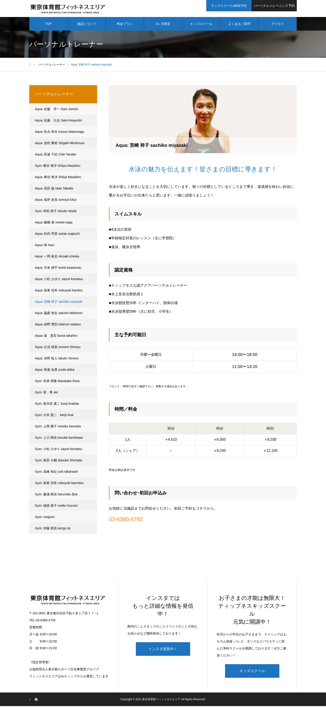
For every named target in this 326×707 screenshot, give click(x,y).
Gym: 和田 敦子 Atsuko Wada (56, 212)
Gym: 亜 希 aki (46, 393)
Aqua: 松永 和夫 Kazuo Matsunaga (59, 133)
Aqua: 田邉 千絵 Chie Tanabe (55, 155)
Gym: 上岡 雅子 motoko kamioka (58, 427)
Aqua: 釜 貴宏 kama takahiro (56, 337)
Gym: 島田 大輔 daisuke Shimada (58, 461)
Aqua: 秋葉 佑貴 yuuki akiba (54, 371)
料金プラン (125, 25)
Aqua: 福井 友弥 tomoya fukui (56, 201)
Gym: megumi (45, 518)
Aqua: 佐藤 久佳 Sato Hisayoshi (58, 121)
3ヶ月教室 (163, 25)
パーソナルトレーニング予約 (274, 5)
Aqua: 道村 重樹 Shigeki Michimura (59, 144)
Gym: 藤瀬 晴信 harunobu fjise (56, 495)
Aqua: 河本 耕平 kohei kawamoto (58, 269)
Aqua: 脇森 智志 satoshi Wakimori (58, 314)
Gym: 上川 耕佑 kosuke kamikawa (59, 439)
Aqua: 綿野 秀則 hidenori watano (58, 325)
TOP (48, 25)
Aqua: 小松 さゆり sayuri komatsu (59, 280)
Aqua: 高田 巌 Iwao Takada (54, 189)
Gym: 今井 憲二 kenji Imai (54, 416)
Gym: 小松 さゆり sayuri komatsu (58, 450)
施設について (86, 25)
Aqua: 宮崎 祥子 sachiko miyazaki (58, 303)
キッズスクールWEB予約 (229, 5)
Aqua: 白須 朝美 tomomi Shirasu (58, 348)
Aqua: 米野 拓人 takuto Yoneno (57, 359)
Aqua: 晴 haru (44, 246)
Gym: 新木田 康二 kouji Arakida (57, 405)
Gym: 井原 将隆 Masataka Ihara (57, 382)
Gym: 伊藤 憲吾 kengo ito (53, 529)
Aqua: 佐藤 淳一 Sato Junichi (56, 110)
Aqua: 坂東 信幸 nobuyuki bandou (59, 291)
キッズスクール (201, 25)
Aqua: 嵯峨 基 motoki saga (53, 223)
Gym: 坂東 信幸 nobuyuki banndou (59, 484)
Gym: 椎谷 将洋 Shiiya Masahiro (57, 167)
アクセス (277, 25)
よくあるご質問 (239, 25)
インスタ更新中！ (163, 650)
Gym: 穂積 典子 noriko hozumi (56, 506)
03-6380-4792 (126, 520)
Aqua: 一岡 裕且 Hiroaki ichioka (57, 257)
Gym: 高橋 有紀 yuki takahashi (56, 473)
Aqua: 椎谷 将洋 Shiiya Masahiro (58, 178)
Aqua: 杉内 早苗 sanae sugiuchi (57, 235)
